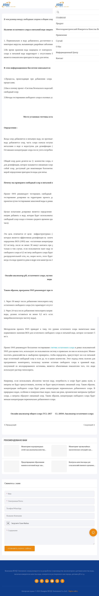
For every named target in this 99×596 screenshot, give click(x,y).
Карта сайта (72, 591)
